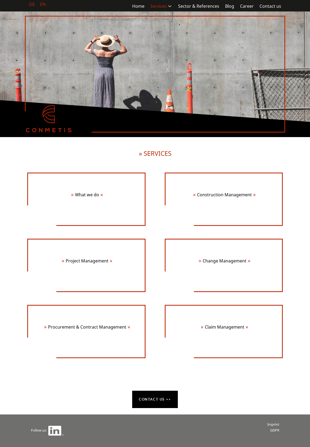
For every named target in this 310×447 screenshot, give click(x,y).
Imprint (273, 424)
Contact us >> (155, 399)
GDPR (274, 430)
